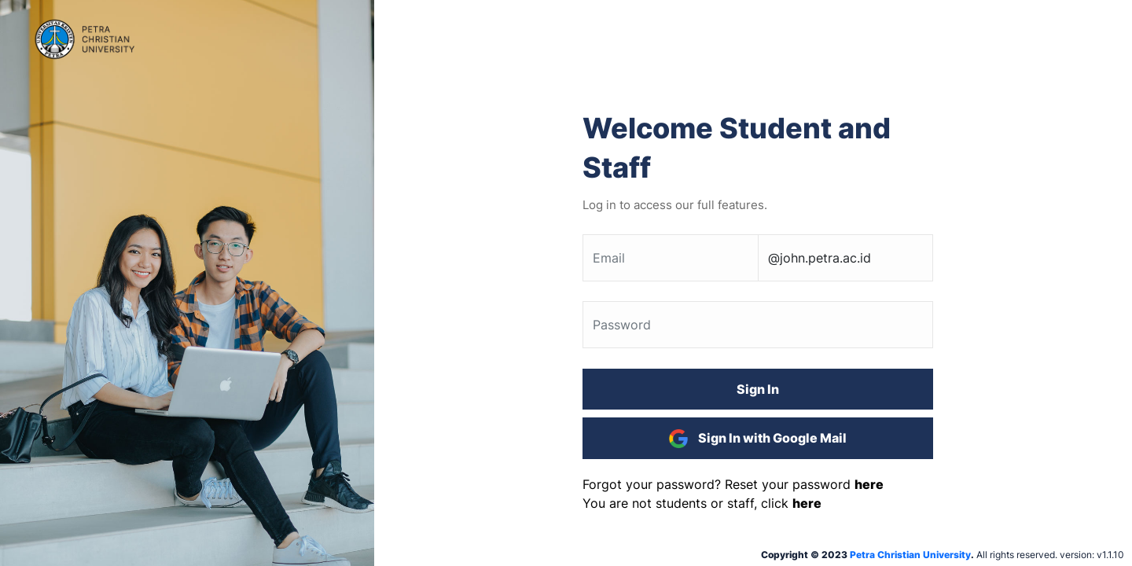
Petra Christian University (910, 554)
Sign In (758, 389)
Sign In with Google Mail (758, 438)
